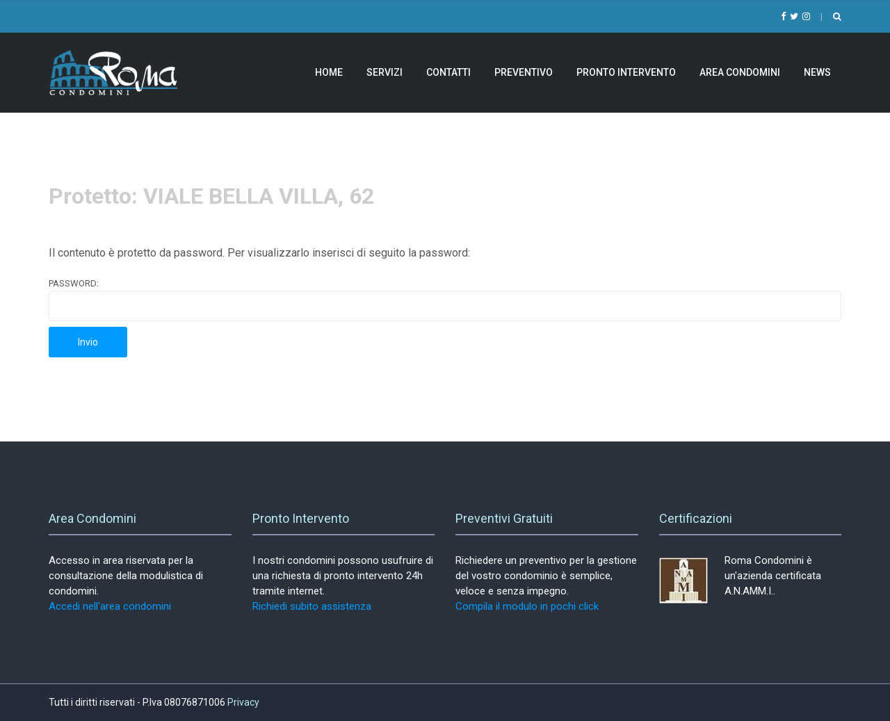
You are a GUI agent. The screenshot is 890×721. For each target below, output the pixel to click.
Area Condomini (739, 72)
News (817, 72)
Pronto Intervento (626, 72)
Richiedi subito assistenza (311, 606)
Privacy (243, 702)
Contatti (448, 72)
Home (329, 72)
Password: (445, 299)
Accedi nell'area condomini (110, 606)
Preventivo (523, 72)
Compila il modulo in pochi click (527, 606)
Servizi (384, 72)
